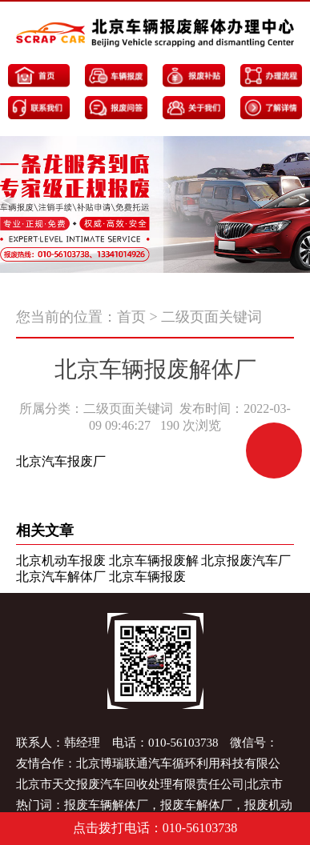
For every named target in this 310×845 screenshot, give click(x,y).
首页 (131, 317)
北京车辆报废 (147, 576)
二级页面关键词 (211, 317)
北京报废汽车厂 (246, 560)
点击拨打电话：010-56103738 (155, 828)
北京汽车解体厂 (61, 576)
